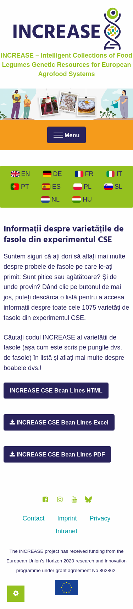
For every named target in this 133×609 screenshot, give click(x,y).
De (52, 173)
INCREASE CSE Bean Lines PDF (57, 454)
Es (51, 186)
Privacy (100, 518)
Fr (84, 173)
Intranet (66, 531)
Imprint (67, 518)
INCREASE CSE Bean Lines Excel (59, 422)
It (114, 173)
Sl (113, 186)
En (20, 173)
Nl (50, 199)
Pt (20, 186)
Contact (33, 518)
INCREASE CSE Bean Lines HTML (56, 390)
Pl (82, 186)
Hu (82, 199)
